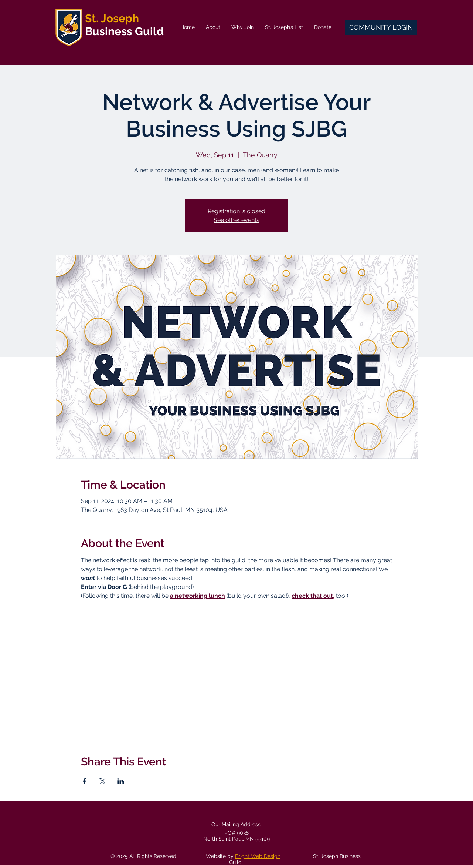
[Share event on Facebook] (84, 781)
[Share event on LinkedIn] (120, 781)
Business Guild (124, 31)
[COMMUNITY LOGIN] (381, 27)
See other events (236, 220)
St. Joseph (112, 18)
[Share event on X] (102, 781)
